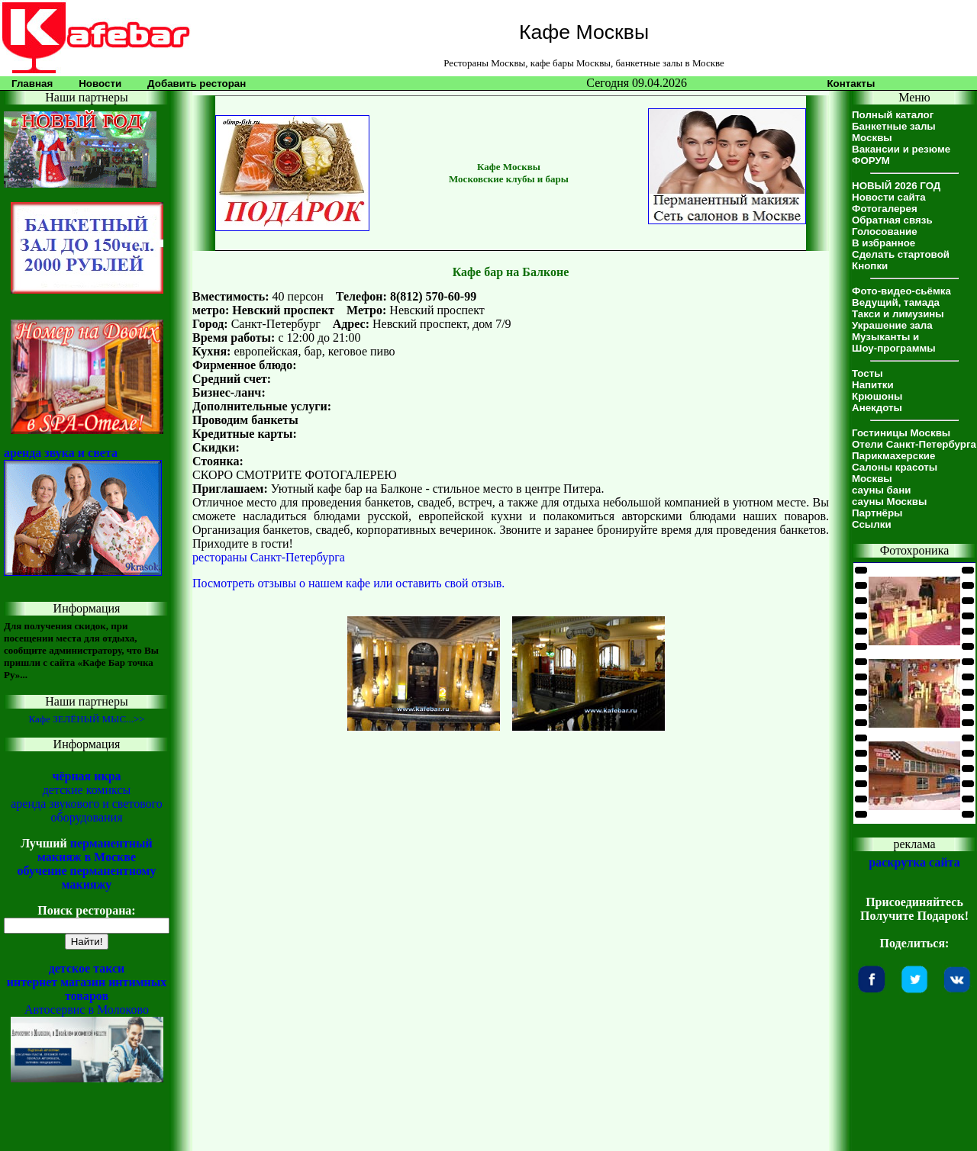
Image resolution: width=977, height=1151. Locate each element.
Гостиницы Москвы (901, 433)
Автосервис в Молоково (86, 1009)
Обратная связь (892, 220)
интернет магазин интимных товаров (87, 989)
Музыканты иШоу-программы (894, 342)
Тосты (867, 373)
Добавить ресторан (196, 83)
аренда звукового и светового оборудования (87, 810)
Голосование (884, 231)
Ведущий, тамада (896, 302)
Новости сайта (889, 197)
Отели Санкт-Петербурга (914, 444)
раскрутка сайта (914, 862)
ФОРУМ (871, 160)
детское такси (87, 968)
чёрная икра (86, 776)
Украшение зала (892, 325)
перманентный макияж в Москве (95, 850)
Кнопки (870, 266)
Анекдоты (877, 407)
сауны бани (881, 490)
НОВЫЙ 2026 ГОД (896, 185)
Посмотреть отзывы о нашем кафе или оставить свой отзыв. (348, 583)
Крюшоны (877, 396)
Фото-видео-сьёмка (901, 291)
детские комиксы (87, 789)
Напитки (873, 385)
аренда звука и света (61, 452)
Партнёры (877, 513)
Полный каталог (892, 115)
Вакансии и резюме (901, 149)
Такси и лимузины (898, 314)
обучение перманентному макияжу (86, 877)
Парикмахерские (893, 455)
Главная (32, 83)
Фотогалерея (884, 208)
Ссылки (872, 524)
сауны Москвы (889, 501)
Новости (100, 83)
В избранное (883, 243)
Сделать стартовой (901, 254)
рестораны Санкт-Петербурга (268, 557)
